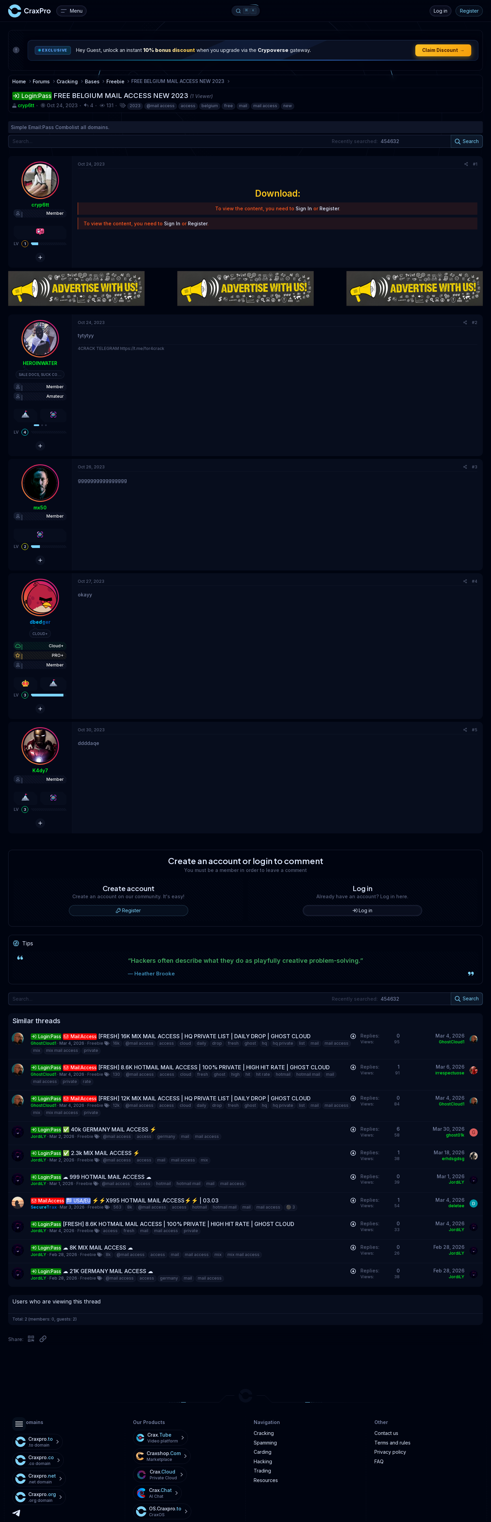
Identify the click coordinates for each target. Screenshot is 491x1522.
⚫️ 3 (290, 1207)
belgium (210, 105)
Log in (440, 11)
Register (469, 11)
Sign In (304, 208)
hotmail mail (308, 1074)
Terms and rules (392, 1443)
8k (129, 1207)
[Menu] (71, 10)
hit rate (263, 1074)
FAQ (379, 1461)
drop (217, 1043)
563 (117, 1207)
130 (116, 1074)
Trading (262, 1471)
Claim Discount (443, 50)
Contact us (386, 1433)
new (287, 105)
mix (36, 1050)
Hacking (263, 1461)
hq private (283, 1043)
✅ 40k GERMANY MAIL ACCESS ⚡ (110, 1129)
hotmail (283, 1074)
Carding (262, 1452)
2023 (135, 105)
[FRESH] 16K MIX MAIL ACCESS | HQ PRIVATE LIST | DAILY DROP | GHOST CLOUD (204, 1036)
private (91, 1050)
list (302, 1043)
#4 (474, 581)
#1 (475, 164)
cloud (185, 1043)
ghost (250, 1043)
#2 (474, 322)
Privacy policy (390, 1452)
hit (248, 1074)
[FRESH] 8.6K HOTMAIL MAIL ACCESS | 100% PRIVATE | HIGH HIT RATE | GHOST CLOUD (214, 1067)
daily (201, 1043)
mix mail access (62, 1050)
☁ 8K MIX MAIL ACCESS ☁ (98, 1247)
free (228, 105)
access (188, 105)
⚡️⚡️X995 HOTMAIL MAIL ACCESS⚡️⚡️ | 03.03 (155, 1200)
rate (87, 1081)
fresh (233, 1043)
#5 (474, 729)
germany (166, 1136)
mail (243, 105)
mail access (265, 105)
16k (116, 1043)
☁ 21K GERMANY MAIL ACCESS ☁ (108, 1271)
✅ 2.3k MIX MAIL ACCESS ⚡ (101, 1153)
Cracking (264, 1433)
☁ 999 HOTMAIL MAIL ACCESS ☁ (107, 1176)
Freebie (95, 1043)
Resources (266, 1480)
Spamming (265, 1443)
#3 (474, 466)
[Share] (466, 164)
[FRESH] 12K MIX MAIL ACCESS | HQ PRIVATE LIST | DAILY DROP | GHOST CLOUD (204, 1098)
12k (116, 1105)
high (235, 1074)
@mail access (161, 105)
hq (264, 1043)
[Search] (245, 141)
